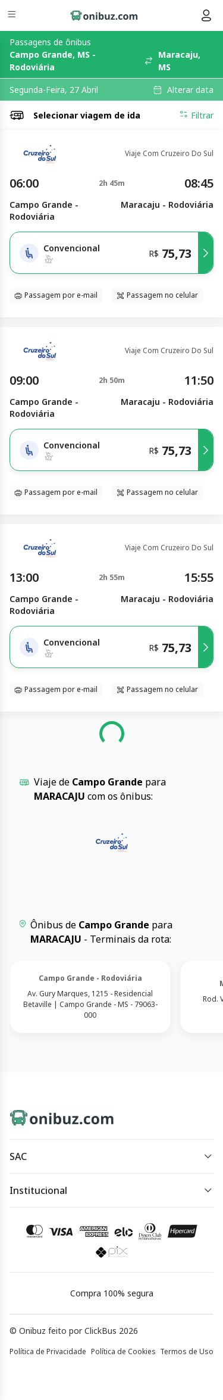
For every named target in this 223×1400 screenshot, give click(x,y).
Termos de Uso (186, 1351)
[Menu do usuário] (206, 15)
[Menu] (12, 16)
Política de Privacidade (48, 1351)
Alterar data (190, 90)
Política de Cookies (123, 1351)
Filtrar (196, 115)
